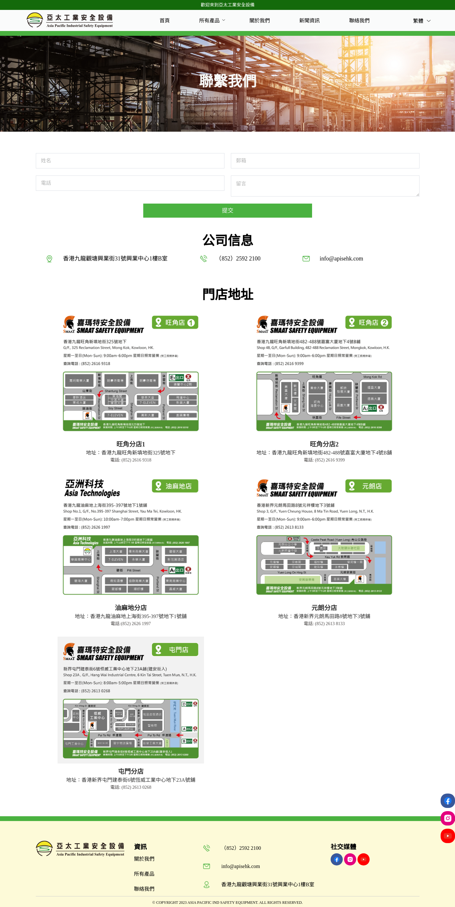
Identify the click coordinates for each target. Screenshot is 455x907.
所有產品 (209, 20)
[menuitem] (164, 20)
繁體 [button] (422, 21)
